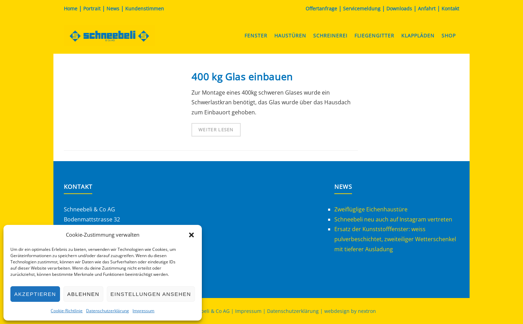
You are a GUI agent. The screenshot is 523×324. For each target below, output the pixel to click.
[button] (191, 234)
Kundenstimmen (144, 8)
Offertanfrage (321, 8)
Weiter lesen (216, 129)
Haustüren (290, 35)
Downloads (399, 8)
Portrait (92, 8)
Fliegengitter (374, 35)
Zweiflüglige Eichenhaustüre (371, 209)
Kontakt (450, 8)
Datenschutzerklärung (107, 311)
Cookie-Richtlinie (67, 311)
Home (70, 8)
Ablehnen (83, 294)
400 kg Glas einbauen (242, 76)
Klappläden (418, 35)
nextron (367, 311)
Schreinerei (330, 35)
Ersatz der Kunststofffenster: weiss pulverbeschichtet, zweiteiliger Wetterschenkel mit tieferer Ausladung (395, 239)
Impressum (143, 311)
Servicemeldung (361, 8)
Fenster (256, 35)
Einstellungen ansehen (151, 294)
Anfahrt (427, 8)
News (112, 8)
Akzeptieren (35, 294)
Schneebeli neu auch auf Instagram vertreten (393, 219)
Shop (448, 35)
